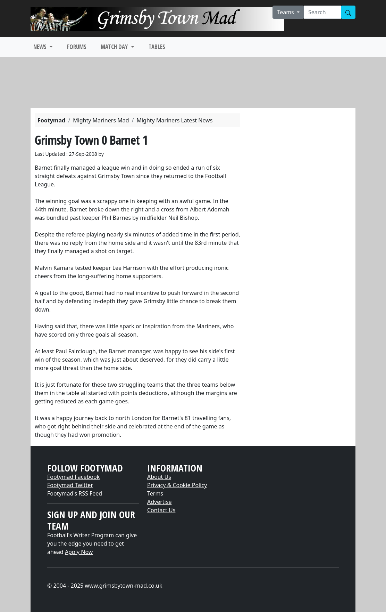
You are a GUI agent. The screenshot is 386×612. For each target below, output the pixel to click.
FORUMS (76, 47)
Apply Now (79, 552)
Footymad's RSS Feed (74, 493)
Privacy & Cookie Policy (177, 485)
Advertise (159, 502)
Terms (155, 493)
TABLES (157, 47)
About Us (159, 477)
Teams (286, 12)
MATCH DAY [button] (115, 47)
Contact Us (161, 510)
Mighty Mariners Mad (101, 120)
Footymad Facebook (73, 477)
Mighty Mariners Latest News (174, 120)
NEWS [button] (40, 47)
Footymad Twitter (70, 485)
